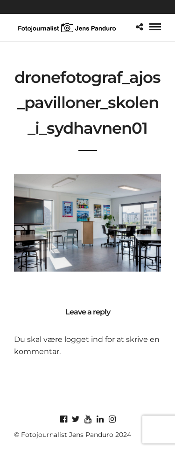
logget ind (83, 339)
